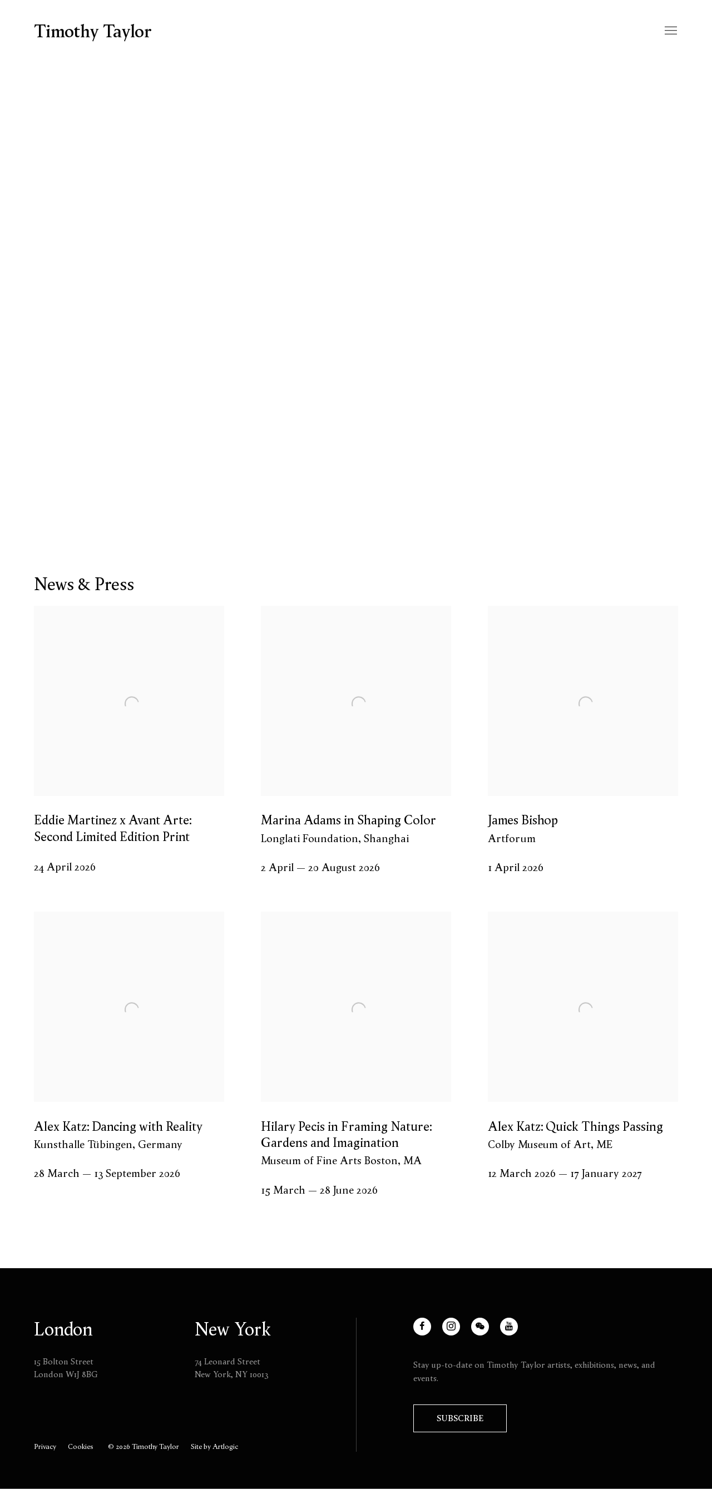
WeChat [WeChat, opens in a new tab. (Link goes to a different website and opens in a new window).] (487, 1332)
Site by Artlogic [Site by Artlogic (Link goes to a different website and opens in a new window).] (214, 1446)
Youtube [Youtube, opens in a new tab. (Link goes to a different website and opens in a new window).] (516, 1332)
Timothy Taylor (93, 31)
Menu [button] (669, 31)
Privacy (45, 1446)
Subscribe (460, 1418)
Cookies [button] (80, 1446)
